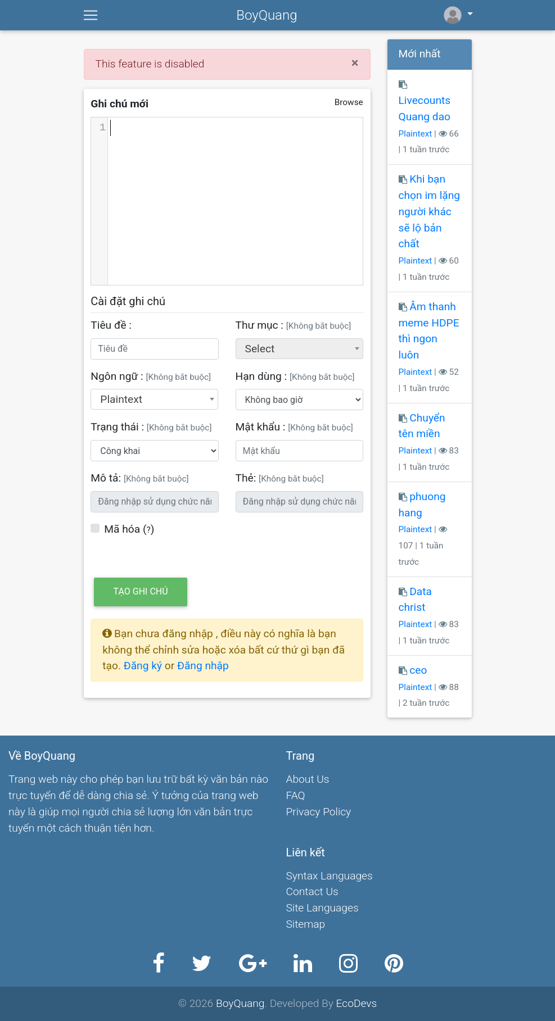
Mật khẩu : (294, 426)
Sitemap (306, 924)
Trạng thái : (151, 426)
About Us (308, 779)
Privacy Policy (318, 811)
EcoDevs (356, 1003)
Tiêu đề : (111, 325)
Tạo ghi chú (141, 591)
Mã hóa (122, 529)
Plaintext (415, 134)
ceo (418, 670)
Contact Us (312, 891)
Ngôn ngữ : (151, 376)
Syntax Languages (329, 875)
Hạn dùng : (295, 376)
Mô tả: (139, 477)
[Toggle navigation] (90, 15)
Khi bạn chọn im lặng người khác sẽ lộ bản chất (430, 211)
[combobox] (299, 348)
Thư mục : (293, 325)
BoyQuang (266, 15)
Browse (349, 102)
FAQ (295, 795)
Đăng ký (144, 665)
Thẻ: (280, 477)
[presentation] (321, 543)
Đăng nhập (203, 665)
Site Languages (322, 907)
